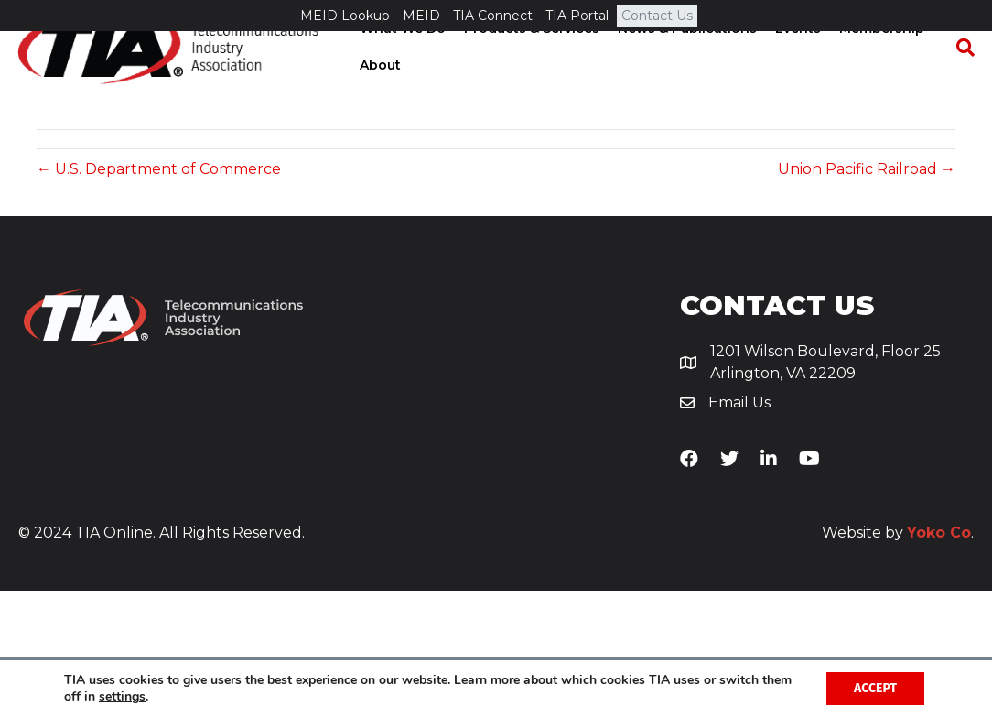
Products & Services (530, 60)
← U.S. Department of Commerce (159, 296)
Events (796, 60)
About (378, 96)
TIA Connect (493, 15)
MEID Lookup (345, 15)
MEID (421, 15)
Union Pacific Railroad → (866, 296)
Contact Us (657, 15)
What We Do (401, 60)
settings (122, 697)
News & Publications (685, 60)
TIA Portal (577, 15)
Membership (879, 60)
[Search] (960, 79)
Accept (875, 688)
